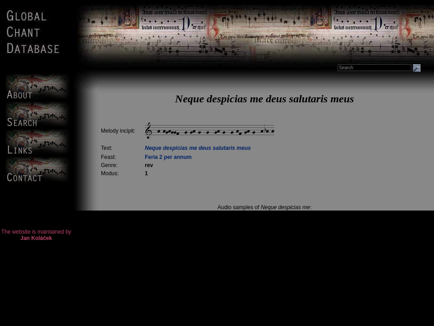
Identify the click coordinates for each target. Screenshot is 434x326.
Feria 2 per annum (168, 157)
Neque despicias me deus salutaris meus (198, 148)
